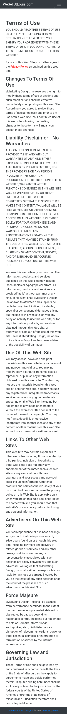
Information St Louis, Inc (21, 710)
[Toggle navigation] (59, 4)
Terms (55, 710)
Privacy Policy (20, 66)
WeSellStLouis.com (18, 4)
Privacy (46, 710)
